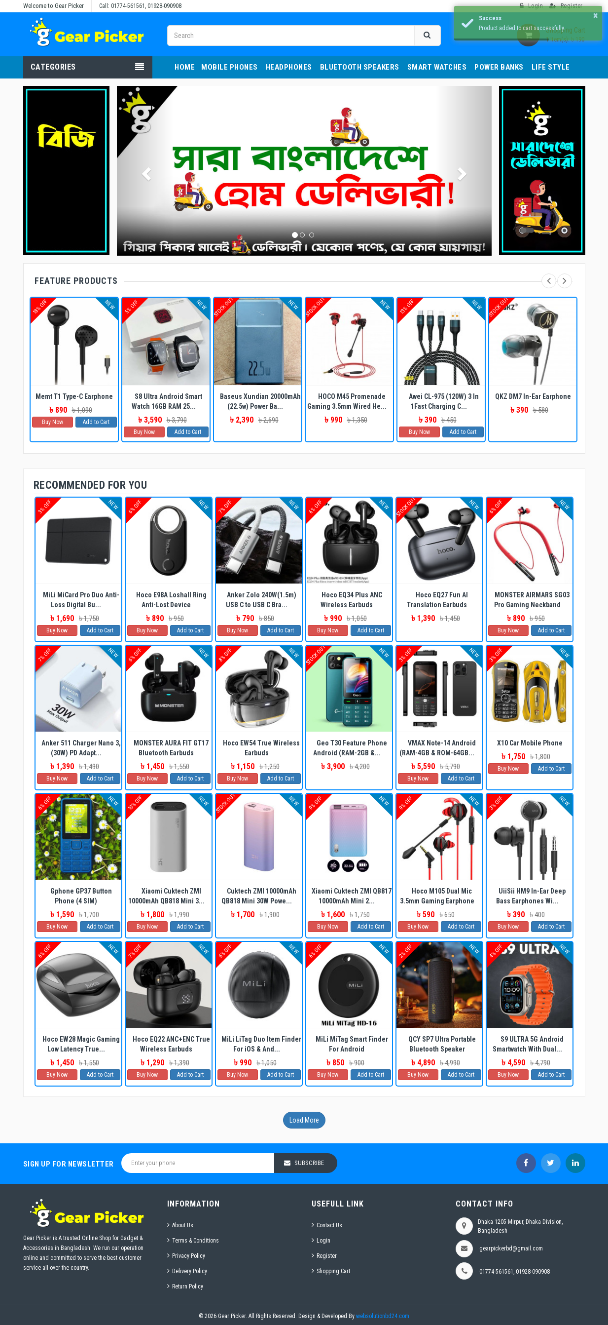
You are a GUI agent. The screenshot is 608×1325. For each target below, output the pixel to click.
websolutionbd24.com (382, 1316)
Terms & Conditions (195, 1240)
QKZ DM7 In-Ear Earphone (533, 396)
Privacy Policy (188, 1255)
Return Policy (187, 1286)
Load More (304, 1120)
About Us (182, 1225)
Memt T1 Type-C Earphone (74, 396)
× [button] (595, 15)
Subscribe (309, 1163)
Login (323, 1240)
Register (327, 1255)
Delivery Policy (189, 1271)
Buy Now (52, 422)
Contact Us (329, 1225)
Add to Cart (96, 422)
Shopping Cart (333, 1271)
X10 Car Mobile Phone (530, 743)
